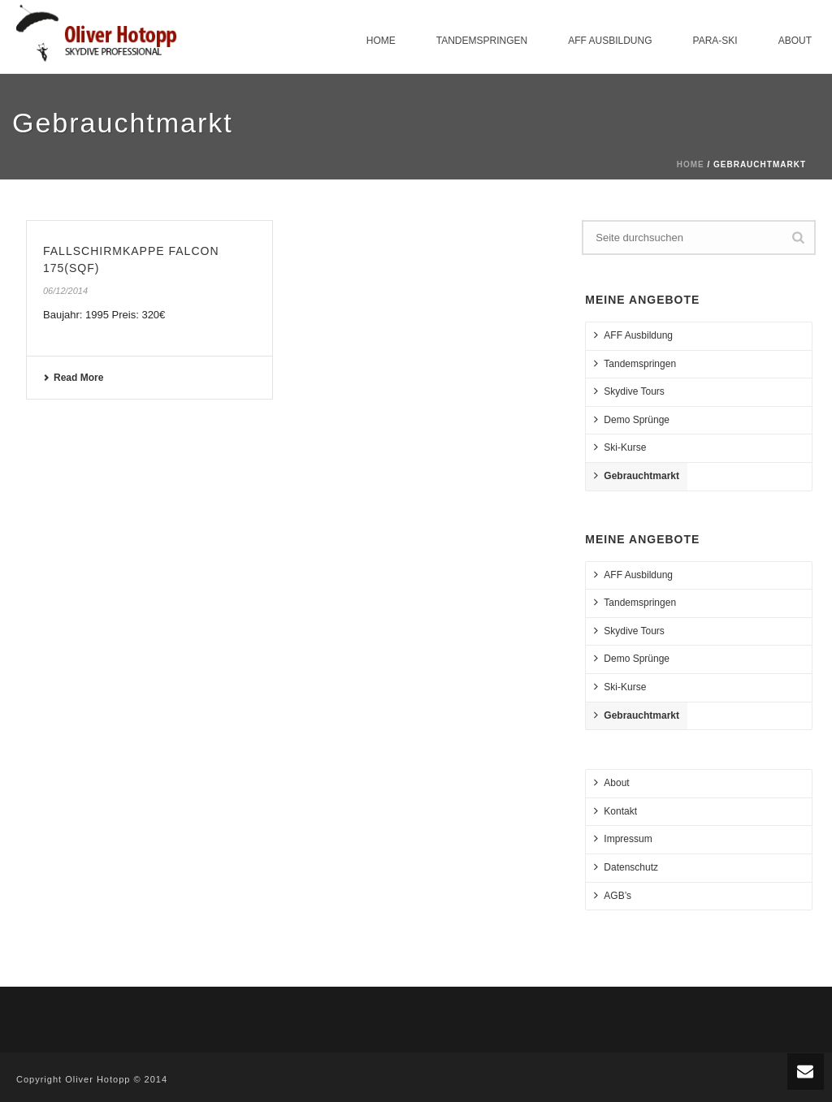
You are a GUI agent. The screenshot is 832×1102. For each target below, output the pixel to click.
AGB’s (612, 895)
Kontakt (615, 811)
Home (381, 40)
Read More (73, 377)
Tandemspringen (481, 40)
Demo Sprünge (632, 419)
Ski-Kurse (620, 447)
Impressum (623, 838)
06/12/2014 (65, 291)
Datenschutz (626, 867)
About (795, 40)
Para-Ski (715, 40)
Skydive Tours (629, 391)
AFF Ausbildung (610, 40)
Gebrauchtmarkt (636, 475)
